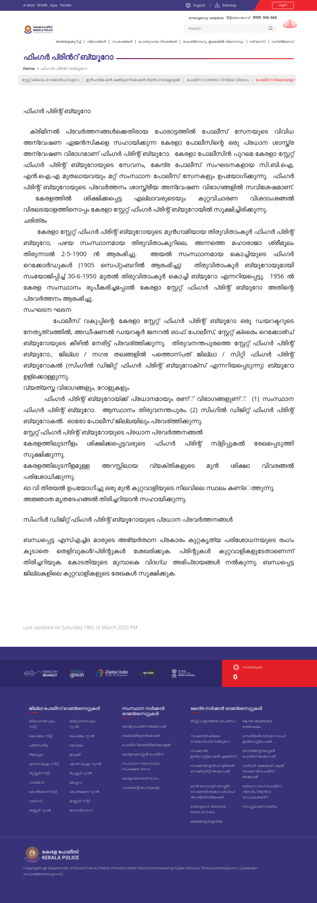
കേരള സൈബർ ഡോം (140, 778)
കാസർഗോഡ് (81, 810)
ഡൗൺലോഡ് (282, 41)
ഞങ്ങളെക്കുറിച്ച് (68, 41)
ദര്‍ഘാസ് (257, 41)
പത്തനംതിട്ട (38, 745)
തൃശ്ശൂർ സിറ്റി (39, 773)
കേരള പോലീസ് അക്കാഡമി (144, 726)
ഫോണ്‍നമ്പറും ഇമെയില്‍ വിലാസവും (213, 41)
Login (283, 5)
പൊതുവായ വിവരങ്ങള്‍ (157, 41)
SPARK (42, 5)
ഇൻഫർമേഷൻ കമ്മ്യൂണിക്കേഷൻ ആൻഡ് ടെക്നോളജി (143, 80)
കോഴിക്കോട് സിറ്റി (43, 791)
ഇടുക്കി (74, 754)
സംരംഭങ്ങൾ (122, 41)
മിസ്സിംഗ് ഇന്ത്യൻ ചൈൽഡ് (212, 721)
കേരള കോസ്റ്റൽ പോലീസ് (142, 754)
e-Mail (29, 5)
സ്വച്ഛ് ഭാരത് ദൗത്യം (259, 806)
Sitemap (225, 5)
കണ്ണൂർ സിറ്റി (79, 800)
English (195, 5)
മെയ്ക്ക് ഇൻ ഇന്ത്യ (206, 821)
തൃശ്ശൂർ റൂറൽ (80, 773)
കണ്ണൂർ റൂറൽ (40, 810)
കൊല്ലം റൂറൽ (81, 735)
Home (29, 68)
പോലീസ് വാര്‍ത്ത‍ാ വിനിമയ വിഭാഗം (234, 80)
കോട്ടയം (76, 745)
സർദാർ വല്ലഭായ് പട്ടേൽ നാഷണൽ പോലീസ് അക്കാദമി (263, 771)
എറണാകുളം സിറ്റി (44, 763)
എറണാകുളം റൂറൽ (85, 763)
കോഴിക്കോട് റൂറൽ (84, 791)
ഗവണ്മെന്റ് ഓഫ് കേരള (140, 787)
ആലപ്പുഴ (36, 754)
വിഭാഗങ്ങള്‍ (96, 41)
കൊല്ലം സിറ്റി (40, 735)
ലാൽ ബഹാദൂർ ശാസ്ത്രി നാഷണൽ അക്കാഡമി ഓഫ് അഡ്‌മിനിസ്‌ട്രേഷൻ (212, 792)
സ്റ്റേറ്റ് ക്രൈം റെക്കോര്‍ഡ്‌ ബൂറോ (53, 80)
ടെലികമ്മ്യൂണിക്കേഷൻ (141, 735)
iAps (54, 5)
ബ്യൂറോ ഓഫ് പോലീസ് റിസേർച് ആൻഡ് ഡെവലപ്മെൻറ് (261, 792)
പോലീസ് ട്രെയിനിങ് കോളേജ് (146, 744)
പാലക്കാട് (36, 782)
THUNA (66, 5)
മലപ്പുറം (75, 782)
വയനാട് (35, 800)
